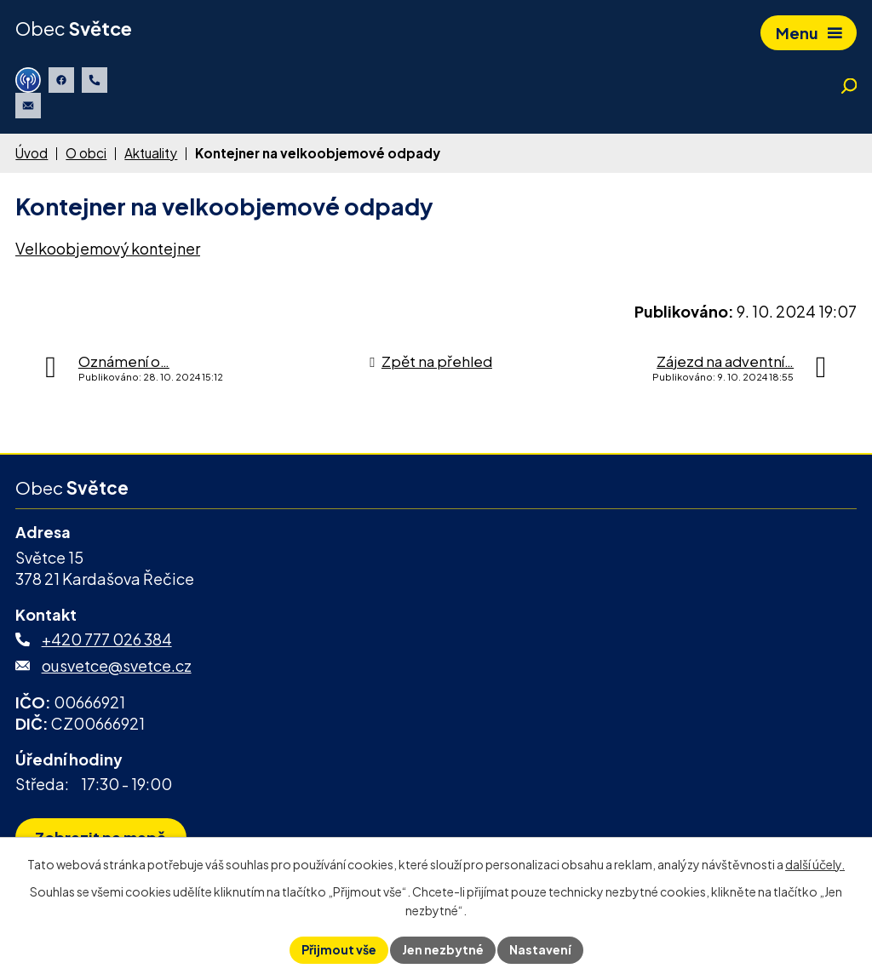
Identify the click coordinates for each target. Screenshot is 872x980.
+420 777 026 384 (107, 639)
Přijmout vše (338, 949)
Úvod (31, 153)
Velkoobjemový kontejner (107, 248)
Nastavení (540, 949)
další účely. (815, 864)
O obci (86, 153)
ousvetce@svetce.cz (117, 665)
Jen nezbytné (443, 949)
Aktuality (150, 153)
